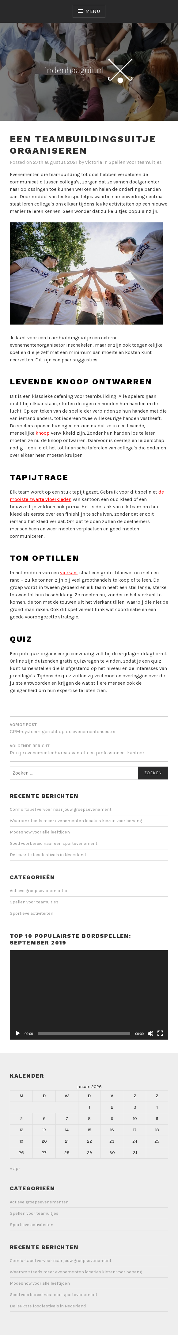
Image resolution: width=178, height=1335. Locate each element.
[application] (89, 995)
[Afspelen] (18, 1033)
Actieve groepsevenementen (39, 890)
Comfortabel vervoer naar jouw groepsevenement (61, 809)
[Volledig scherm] (160, 1033)
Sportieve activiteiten (31, 913)
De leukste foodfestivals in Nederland (48, 854)
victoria (93, 162)
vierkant (69, 572)
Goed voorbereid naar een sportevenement (53, 843)
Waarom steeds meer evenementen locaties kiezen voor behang (76, 820)
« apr (15, 1168)
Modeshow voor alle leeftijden (40, 832)
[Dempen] (150, 1033)
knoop (43, 433)
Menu (92, 11)
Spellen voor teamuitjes (135, 162)
